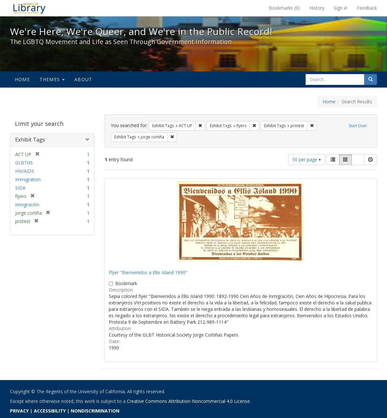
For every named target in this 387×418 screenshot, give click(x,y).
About (83, 79)
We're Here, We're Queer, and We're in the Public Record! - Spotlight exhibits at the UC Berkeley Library (29, 8)
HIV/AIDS (24, 171)
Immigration (28, 179)
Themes (52, 79)
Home (22, 79)
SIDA (20, 188)
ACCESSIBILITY (50, 411)
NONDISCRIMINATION (95, 411)
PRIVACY (19, 411)
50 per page (306, 159)
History (316, 8)
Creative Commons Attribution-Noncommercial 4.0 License (188, 401)
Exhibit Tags (30, 139)
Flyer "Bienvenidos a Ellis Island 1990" (148, 272)
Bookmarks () (284, 8)
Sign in (340, 8)
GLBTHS (24, 163)
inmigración (27, 204)
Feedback (367, 8)
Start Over (358, 125)
